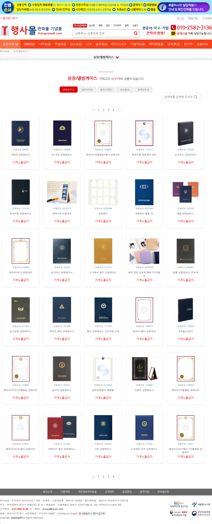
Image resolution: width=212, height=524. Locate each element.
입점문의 (127, 491)
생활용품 (29, 44)
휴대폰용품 (156, 44)
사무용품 (44, 44)
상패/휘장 (173, 44)
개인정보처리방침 (87, 491)
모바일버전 (163, 491)
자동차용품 (137, 44)
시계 (89, 44)
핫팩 (100, 25)
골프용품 (101, 44)
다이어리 (117, 25)
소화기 (135, 25)
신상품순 (124, 89)
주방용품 (60, 44)
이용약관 (65, 491)
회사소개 (47, 491)
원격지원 (144, 491)
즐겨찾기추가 (10, 18)
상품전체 (8, 44)
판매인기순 (68, 89)
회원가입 (193, 18)
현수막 (188, 44)
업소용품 (76, 44)
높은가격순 (106, 89)
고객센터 (207, 18)
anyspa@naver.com (52, 509)
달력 (127, 25)
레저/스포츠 (118, 44)
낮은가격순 (87, 89)
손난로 (92, 25)
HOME (6, 51)
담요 (108, 25)
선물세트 (202, 44)
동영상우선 (143, 89)
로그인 (180, 18)
